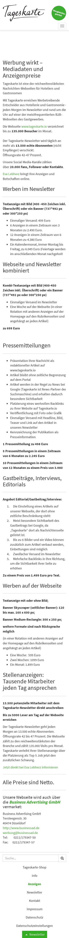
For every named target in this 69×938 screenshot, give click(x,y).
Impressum (35, 909)
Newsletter (34, 934)
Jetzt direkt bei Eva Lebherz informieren (30, 767)
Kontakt (34, 900)
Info (34, 875)
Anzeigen (34, 884)
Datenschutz (34, 917)
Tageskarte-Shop (34, 867)
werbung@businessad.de (20, 833)
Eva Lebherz (11, 174)
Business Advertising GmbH (34, 802)
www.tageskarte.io (34, 126)
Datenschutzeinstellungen (34, 926)
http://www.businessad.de (21, 828)
